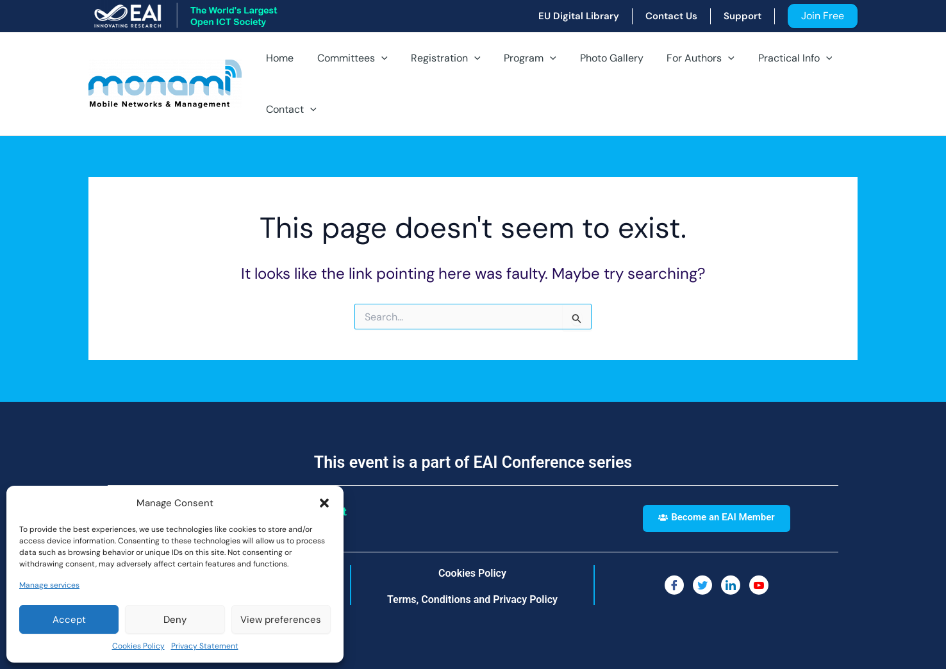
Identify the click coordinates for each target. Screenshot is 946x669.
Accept (69, 619)
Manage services (49, 585)
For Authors (684, 58)
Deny (175, 619)
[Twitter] (702, 585)
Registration (439, 58)
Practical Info (775, 58)
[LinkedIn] (730, 585)
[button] (324, 503)
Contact (290, 109)
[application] (376, 58)
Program (520, 58)
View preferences (280, 619)
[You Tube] (758, 585)
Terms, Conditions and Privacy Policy (472, 599)
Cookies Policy (138, 646)
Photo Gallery (598, 58)
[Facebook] (674, 585)
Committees (348, 58)
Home (278, 58)
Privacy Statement (204, 646)
